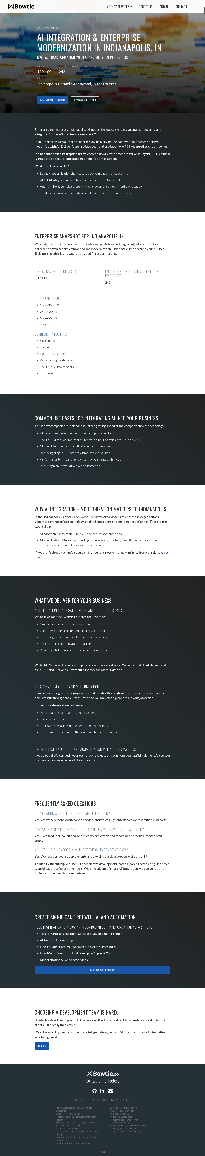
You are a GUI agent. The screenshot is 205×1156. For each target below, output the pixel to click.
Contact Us (127, 1100)
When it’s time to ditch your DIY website (73, 1143)
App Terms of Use (100, 1100)
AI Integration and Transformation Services (129, 1131)
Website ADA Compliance (121, 1117)
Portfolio (146, 6)
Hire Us (41, 1046)
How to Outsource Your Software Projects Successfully (78, 947)
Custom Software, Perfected (122, 1111)
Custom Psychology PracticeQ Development (128, 1125)
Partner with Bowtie (52, 100)
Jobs (89, 1100)
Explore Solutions (85, 100)
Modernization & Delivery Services (64, 960)
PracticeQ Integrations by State (123, 1128)
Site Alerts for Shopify (119, 1122)
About (164, 6)
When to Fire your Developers (68, 1114)
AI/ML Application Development (123, 1108)
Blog (83, 1100)
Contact (181, 6)
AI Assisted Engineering (56, 940)
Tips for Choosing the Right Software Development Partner (81, 934)
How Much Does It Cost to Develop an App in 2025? (75, 953)
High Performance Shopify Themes (125, 1120)
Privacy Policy (115, 1100)
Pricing (76, 1100)
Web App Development (119, 1114)
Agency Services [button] (118, 6)
